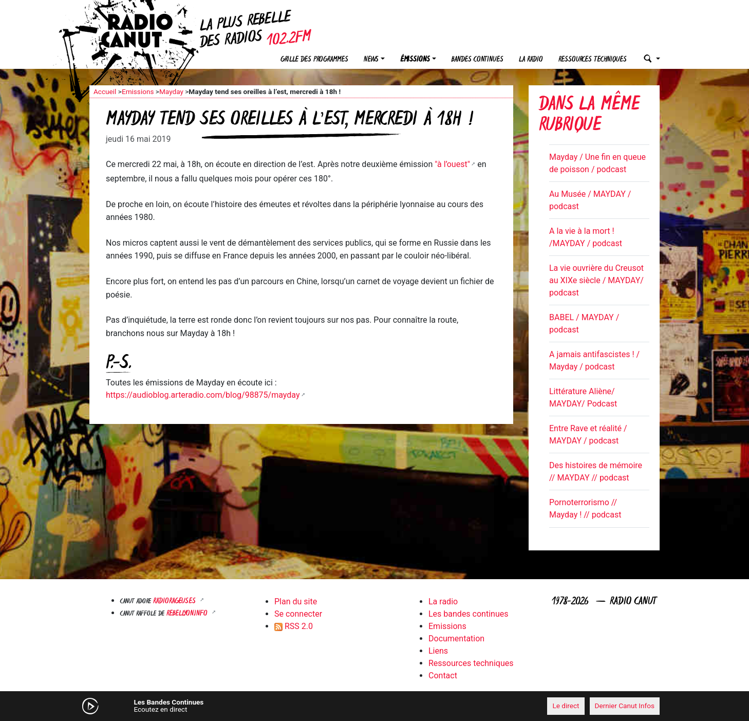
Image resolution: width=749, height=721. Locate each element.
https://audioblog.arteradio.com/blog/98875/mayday (202, 395)
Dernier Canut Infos (625, 705)
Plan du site (295, 601)
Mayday (171, 91)
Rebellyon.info (188, 614)
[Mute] (248, 705)
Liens (438, 651)
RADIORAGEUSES (175, 601)
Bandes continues (477, 60)
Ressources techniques (592, 60)
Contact (442, 675)
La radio (531, 60)
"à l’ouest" (452, 164)
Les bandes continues (468, 614)
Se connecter (298, 614)
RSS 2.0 (293, 626)
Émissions (415, 60)
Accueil (104, 91)
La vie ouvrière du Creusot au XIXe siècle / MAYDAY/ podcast (596, 280)
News (371, 60)
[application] (374, 706)
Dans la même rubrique (589, 115)
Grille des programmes (314, 60)
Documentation (456, 638)
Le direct (565, 705)
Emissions (138, 91)
